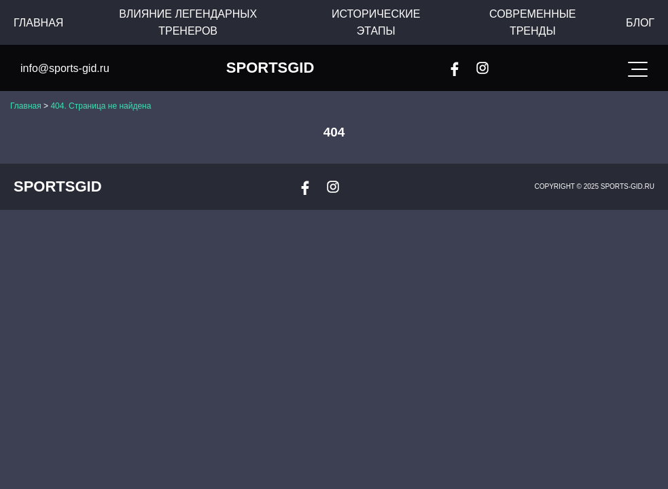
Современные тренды (532, 22)
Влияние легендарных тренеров (188, 22)
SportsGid (270, 68)
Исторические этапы (376, 22)
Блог (640, 23)
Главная (38, 23)
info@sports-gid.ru (64, 68)
